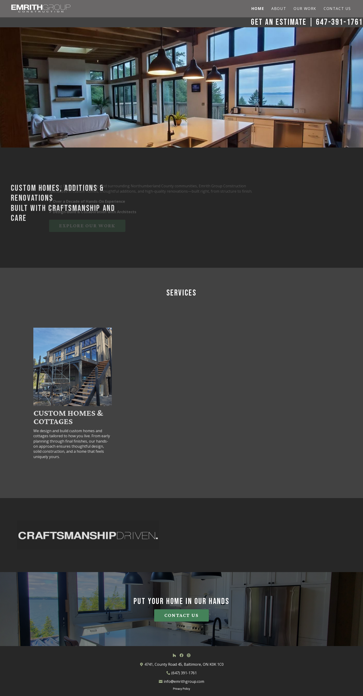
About (278, 8)
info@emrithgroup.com (184, 681)
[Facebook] (181, 655)
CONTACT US (181, 615)
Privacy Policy (181, 688)
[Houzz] (174, 655)
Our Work (305, 8)
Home (257, 8)
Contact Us (337, 8)
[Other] (188, 655)
